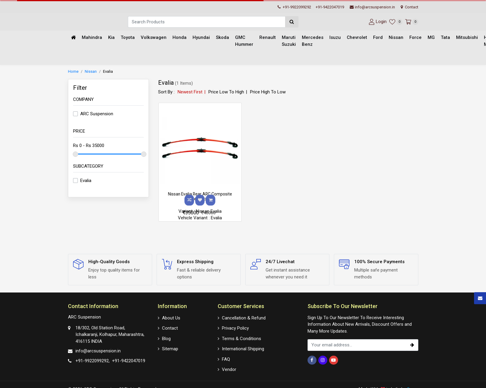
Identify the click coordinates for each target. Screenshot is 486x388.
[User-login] (377, 21)
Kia (111, 37)
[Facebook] (312, 360)
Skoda (222, 37)
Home (73, 71)
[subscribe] (412, 345)
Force (415, 37)
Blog (166, 338)
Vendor (229, 369)
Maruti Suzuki (289, 41)
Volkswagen (153, 37)
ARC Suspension (96, 114)
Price (79, 131)
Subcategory (88, 166)
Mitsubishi (467, 37)
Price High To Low (268, 92)
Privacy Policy (235, 328)
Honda (179, 37)
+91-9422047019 (330, 7)
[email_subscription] (357, 345)
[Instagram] (322, 360)
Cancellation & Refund (244, 317)
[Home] (73, 38)
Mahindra (92, 37)
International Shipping (243, 348)
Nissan (396, 37)
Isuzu (335, 37)
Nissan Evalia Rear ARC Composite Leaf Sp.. (200, 197)
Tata (445, 37)
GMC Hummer (244, 41)
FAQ (226, 359)
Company (83, 99)
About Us (171, 317)
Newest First (190, 92)
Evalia (108, 71)
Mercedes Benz (312, 41)
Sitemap (170, 348)
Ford (378, 37)
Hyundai (201, 37)
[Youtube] (333, 360)
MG (431, 37)
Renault (267, 37)
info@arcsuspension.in (372, 7)
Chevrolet (357, 37)
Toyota (128, 37)
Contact (409, 7)
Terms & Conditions (241, 338)
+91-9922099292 (294, 7)
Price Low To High (226, 92)
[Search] (206, 22)
